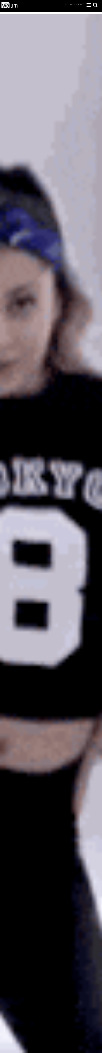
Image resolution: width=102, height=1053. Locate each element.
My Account (74, 4)
